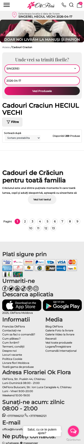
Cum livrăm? (10, 342)
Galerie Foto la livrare (59, 330)
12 (45, 228)
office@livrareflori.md (16, 429)
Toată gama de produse (18, 367)
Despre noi (9, 350)
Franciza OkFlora (13, 326)
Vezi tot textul (42, 199)
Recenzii (50, 338)
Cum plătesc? (11, 338)
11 (38, 228)
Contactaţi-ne (11, 330)
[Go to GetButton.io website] (73, 439)
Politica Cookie (12, 359)
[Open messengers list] (73, 431)
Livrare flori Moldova (15, 363)
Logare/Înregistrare (58, 346)
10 (30, 228)
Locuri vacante (12, 354)
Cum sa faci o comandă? (18, 334)
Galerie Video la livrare (59, 334)
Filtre (12, 122)
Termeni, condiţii (13, 346)
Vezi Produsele (42, 91)
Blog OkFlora (54, 326)
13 (53, 228)
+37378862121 (13, 416)
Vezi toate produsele (58, 342)
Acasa (6, 47)
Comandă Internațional (60, 350)
